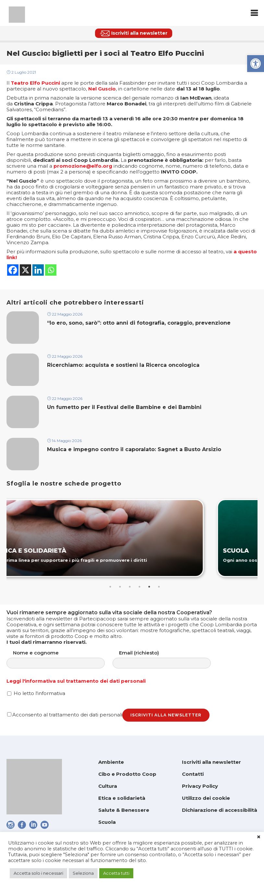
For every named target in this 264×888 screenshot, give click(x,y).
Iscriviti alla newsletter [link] (211, 762)
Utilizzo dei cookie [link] (206, 798)
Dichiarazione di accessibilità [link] (219, 810)
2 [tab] (120, 586)
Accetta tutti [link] (116, 873)
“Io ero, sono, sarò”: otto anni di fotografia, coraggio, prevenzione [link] (139, 323)
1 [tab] (110, 586)
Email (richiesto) (168, 659)
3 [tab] (129, 586)
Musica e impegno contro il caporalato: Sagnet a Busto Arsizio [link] (134, 449)
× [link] (259, 837)
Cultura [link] (107, 786)
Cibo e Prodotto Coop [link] (127, 774)
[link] (255, 63)
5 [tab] (149, 586)
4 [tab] (139, 586)
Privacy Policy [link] (200, 786)
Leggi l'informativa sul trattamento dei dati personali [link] (76, 681)
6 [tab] (159, 586)
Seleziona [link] (83, 873)
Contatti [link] (193, 774)
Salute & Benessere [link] (123, 810)
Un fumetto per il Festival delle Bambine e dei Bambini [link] (125, 407)
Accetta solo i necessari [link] (38, 873)
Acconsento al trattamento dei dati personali (64, 715)
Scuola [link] (107, 822)
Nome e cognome (62, 659)
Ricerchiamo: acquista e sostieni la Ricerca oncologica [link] (123, 365)
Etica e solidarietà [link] (121, 798)
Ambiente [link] (111, 762)
